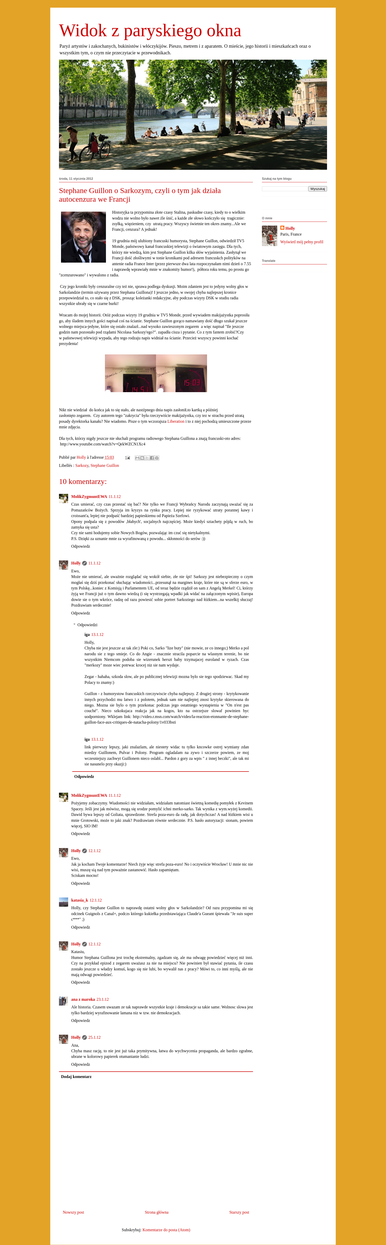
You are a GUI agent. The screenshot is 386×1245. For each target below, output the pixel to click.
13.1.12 (97, 634)
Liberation (176, 421)
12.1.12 (94, 851)
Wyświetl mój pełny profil (301, 242)
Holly (76, 563)
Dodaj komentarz (76, 1076)
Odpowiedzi (88, 625)
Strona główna (156, 1212)
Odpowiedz (80, 546)
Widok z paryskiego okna (150, 30)
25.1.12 (94, 1037)
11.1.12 (114, 496)
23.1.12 (102, 999)
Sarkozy (81, 465)
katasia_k (79, 900)
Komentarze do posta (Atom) (166, 1230)
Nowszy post (73, 1212)
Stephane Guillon (104, 465)
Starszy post (239, 1212)
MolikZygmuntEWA (89, 496)
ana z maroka (83, 999)
